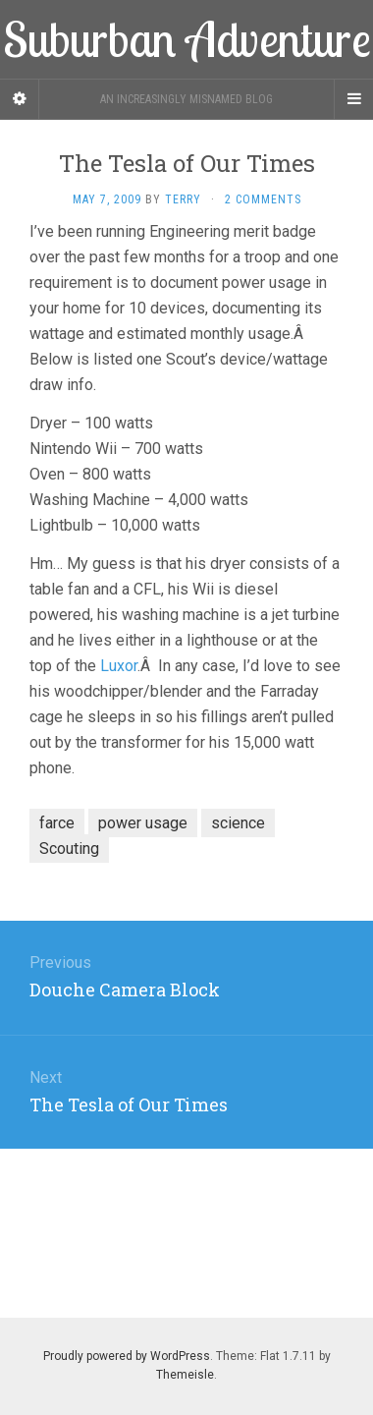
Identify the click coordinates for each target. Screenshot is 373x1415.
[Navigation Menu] (353, 99)
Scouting (69, 848)
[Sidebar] (19, 99)
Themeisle (185, 1375)
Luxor (118, 665)
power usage (142, 823)
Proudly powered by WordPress (126, 1356)
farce (57, 823)
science (238, 823)
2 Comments (263, 199)
